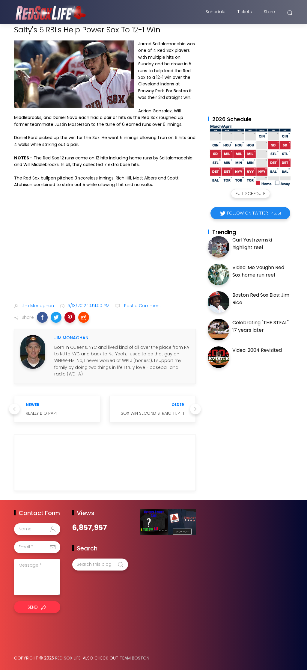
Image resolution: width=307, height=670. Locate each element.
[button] (42, 317)
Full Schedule (250, 194)
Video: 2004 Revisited (257, 350)
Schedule (215, 13)
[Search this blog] (100, 565)
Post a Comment (142, 306)
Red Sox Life (68, 658)
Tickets (244, 13)
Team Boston (134, 658)
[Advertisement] (105, 251)
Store (269, 13)
